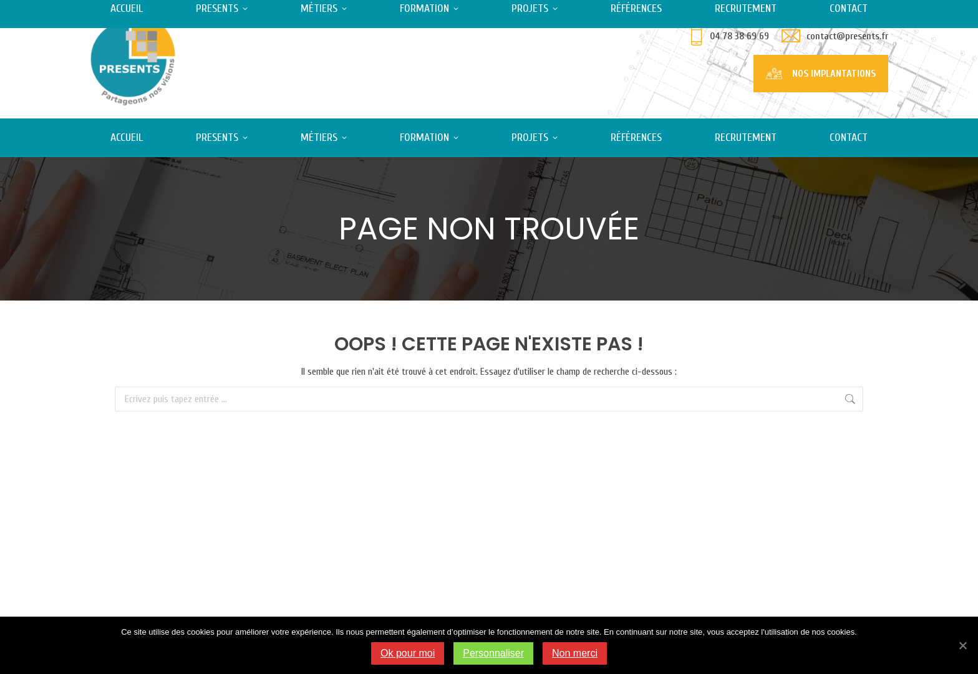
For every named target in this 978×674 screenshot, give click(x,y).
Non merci (575, 653)
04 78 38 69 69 (739, 36)
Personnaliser (493, 653)
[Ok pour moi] (962, 645)
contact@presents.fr (847, 36)
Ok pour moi (407, 653)
